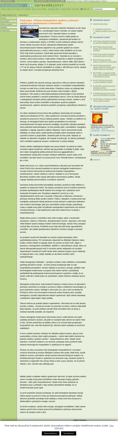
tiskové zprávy (6, 24)
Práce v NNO (83, 1)
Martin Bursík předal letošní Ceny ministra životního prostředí (104, 48)
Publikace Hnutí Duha (103, 29)
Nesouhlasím (50, 433)
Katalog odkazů (94, 1)
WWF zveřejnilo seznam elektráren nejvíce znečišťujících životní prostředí (104, 87)
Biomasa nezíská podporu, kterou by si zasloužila (104, 60)
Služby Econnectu (101, 135)
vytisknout (95, 160)
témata (4, 27)
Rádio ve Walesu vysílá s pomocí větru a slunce (105, 100)
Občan (104, 1)
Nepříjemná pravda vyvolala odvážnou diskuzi (102, 81)
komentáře (5, 21)
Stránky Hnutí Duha (100, 24)
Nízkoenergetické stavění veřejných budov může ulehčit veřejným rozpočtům (104, 67)
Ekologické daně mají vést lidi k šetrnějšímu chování (104, 94)
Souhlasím (68, 433)
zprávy (3, 18)
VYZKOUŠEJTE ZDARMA (100, 155)
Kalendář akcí (72, 1)
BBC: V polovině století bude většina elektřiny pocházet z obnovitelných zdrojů (104, 74)
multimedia (5, 30)
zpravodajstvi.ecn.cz (38, 15)
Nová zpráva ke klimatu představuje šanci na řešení (104, 55)
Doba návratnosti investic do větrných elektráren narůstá (104, 42)
